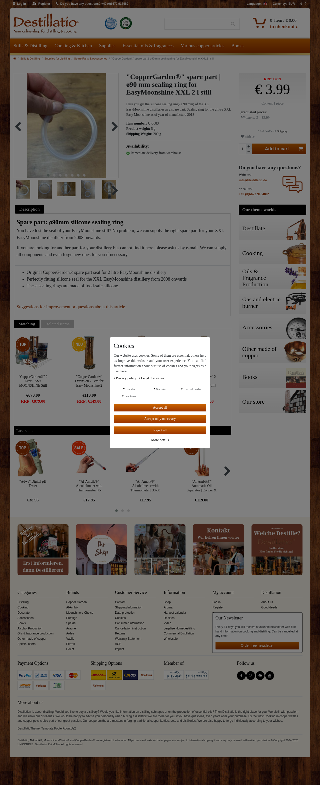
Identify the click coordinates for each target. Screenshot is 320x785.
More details (160, 440)
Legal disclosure (151, 378)
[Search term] (195, 24)
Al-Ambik (72, 607)
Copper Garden (76, 602)
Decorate (24, 612)
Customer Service (131, 592)
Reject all (159, 430)
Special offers (27, 644)
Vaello (70, 638)
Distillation (271, 592)
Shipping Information (128, 607)
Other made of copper (32, 638)
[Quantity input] (242, 149)
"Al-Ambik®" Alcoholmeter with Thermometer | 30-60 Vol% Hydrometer (145, 486)
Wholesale (171, 638)
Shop (167, 602)
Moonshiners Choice (79, 612)
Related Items (58, 323)
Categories (27, 592)
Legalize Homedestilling (179, 628)
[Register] (41, 4)
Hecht (70, 649)
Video (167, 623)
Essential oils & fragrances (148, 45)
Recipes (169, 618)
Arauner (71, 628)
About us (267, 602)
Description (29, 209)
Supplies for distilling (57, 58)
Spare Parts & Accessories (90, 58)
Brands (72, 592)
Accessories (26, 618)
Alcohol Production (30, 628)
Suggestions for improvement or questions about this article (71, 306)
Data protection (125, 612)
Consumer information (129, 623)
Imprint (119, 649)
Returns (120, 633)
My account (223, 592)
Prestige (71, 618)
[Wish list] (304, 4)
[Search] (232, 24)
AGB (118, 644)
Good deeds (269, 607)
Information (174, 592)
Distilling (23, 602)
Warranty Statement (128, 638)
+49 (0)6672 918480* (254, 194)
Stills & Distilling (30, 45)
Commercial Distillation (179, 633)
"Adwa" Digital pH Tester (33, 484)
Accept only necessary (160, 419)
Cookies (120, 618)
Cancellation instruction (130, 628)
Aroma (168, 607)
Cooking (23, 607)
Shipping (281, 131)
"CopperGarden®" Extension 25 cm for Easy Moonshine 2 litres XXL (89, 381)
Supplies (107, 45)
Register (218, 607)
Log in (216, 602)
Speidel (71, 623)
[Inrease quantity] (249, 146)
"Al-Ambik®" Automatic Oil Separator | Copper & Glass (201, 486)
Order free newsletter (257, 645)
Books (238, 45)
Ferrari (70, 644)
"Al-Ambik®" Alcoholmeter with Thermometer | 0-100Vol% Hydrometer (89, 486)
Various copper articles (202, 45)
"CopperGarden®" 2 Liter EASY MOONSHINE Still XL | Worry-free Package (33, 381)
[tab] (30, 209)
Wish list (248, 136)
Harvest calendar (175, 612)
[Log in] (19, 4)
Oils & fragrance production (36, 633)
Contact (120, 602)
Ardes (70, 633)
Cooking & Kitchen (73, 45)
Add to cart (284, 149)
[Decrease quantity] (249, 151)
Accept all (160, 407)
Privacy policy (125, 378)
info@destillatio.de (253, 180)
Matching (26, 323)
